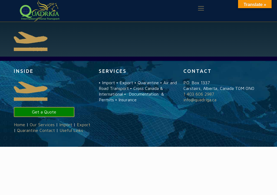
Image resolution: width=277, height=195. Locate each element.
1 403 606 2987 (198, 94)
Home (19, 124)
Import (65, 124)
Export (83, 124)
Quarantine (27, 130)
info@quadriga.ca (199, 99)
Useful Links (71, 130)
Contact (47, 130)
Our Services (42, 124)
